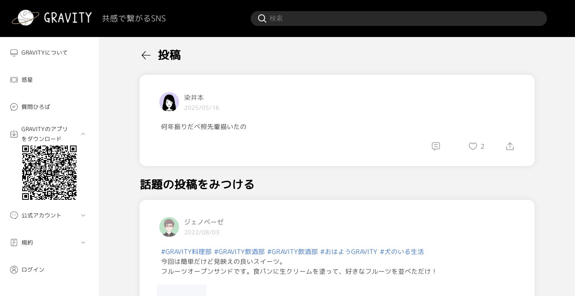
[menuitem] (49, 52)
